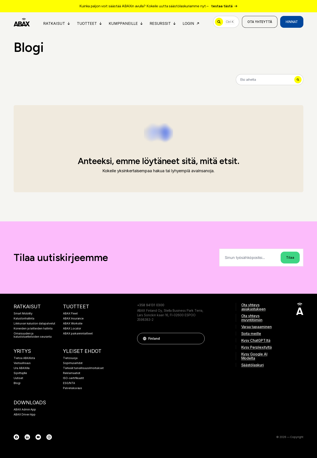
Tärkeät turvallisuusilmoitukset (83, 368)
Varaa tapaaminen (256, 327)
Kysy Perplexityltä (256, 347)
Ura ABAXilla (22, 368)
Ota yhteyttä (259, 22)
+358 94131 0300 (150, 305)
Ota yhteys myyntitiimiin (251, 318)
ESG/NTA (69, 383)
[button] (199, 338)
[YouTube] (38, 437)
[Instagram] (49, 437)
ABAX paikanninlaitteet (78, 333)
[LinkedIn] (27, 437)
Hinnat (292, 22)
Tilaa (290, 257)
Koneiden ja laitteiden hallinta (33, 328)
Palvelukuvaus (72, 388)
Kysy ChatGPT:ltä (255, 340)
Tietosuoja (70, 358)
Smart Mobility (23, 313)
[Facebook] (16, 437)
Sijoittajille (20, 373)
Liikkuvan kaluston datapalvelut (34, 323)
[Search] (270, 79)
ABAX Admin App (25, 409)
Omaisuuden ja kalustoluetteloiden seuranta (33, 335)
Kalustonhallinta (24, 318)
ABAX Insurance (73, 318)
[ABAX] (22, 21)
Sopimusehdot (73, 363)
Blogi (17, 383)
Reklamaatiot (71, 373)
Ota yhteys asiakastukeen (253, 307)
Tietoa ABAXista (24, 358)
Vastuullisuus (22, 363)
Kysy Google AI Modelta (254, 356)
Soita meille (251, 333)
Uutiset (18, 378)
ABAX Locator (72, 328)
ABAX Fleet (70, 313)
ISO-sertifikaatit (73, 378)
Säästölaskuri (252, 365)
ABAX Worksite (73, 323)
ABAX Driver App (24, 414)
